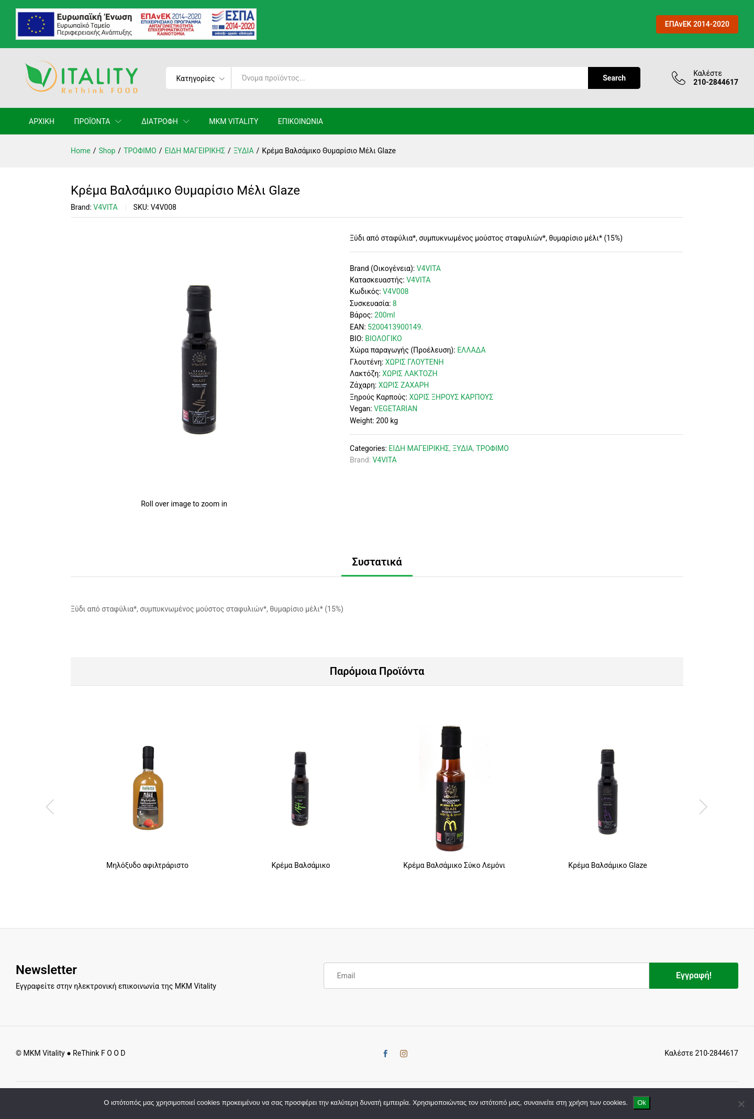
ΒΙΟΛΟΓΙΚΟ (383, 338)
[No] (741, 1104)
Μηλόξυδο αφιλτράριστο (147, 865)
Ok (641, 1102)
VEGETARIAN (395, 408)
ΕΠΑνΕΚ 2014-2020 (697, 24)
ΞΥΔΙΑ (462, 448)
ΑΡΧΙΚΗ (41, 121)
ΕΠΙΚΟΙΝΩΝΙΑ (300, 121)
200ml (384, 315)
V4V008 (395, 291)
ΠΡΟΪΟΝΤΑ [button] (92, 121)
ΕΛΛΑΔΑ (471, 350)
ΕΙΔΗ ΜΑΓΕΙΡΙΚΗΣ (419, 448)
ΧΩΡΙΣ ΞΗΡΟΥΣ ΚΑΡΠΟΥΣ (451, 397)
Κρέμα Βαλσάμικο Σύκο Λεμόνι (454, 865)
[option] (147, 805)
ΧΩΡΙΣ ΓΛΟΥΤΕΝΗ (414, 362)
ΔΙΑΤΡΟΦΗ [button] (159, 121)
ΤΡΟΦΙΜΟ (492, 448)
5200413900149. (395, 327)
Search (614, 78)
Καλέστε (707, 73)
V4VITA (105, 207)
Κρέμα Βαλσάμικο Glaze (607, 865)
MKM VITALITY (233, 121)
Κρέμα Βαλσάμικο (300, 865)
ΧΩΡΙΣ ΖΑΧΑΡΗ (404, 385)
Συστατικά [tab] (377, 562)
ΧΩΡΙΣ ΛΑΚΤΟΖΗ (409, 373)
